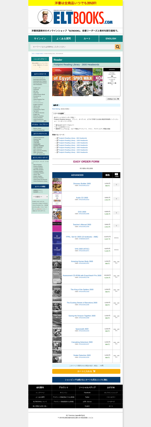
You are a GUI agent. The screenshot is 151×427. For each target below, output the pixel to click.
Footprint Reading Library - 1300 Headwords (73, 143)
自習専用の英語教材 (38, 145)
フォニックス (36, 101)
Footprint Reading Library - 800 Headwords (73, 138)
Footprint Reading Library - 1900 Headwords (73, 147)
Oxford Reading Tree (38, 99)
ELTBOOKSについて (40, 401)
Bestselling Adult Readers (40, 82)
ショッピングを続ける (74, 380)
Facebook (87, 392)
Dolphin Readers (37, 176)
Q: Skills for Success (38, 112)
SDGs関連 (36, 140)
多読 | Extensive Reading (40, 150)
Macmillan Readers (38, 169)
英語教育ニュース (38, 192)
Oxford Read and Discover (40, 179)
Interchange (36, 107)
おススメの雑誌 (40, 186)
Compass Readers (38, 171)
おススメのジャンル (40, 133)
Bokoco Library (37, 128)
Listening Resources (38, 137)
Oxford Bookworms (38, 119)
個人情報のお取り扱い (40, 406)
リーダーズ (111, 401)
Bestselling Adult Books (39, 79)
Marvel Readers (37, 164)
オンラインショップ (111, 392)
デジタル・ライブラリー (40, 124)
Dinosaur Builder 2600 (82, 184)
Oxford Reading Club (38, 130)
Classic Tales (36, 174)
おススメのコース (40, 74)
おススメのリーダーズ (40, 157)
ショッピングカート (40, 59)
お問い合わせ (87, 401)
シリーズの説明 (58, 113)
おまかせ (39, 209)
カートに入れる (84, 371)
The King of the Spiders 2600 (82, 290)
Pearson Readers (38, 117)
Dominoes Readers (38, 177)
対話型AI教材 (36, 144)
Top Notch (36, 111)
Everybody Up (37, 96)
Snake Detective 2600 (82, 355)
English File (36, 114)
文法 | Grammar (37, 149)
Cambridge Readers (38, 172)
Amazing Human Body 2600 (82, 261)
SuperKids (36, 89)
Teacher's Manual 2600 (82, 225)
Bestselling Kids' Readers (40, 81)
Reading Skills (37, 139)
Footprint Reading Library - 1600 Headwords (73, 145)
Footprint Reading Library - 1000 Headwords (73, 140)
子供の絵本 (36, 142)
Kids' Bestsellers (37, 84)
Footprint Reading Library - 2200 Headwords (73, 150)
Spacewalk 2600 (82, 329)
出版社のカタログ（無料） (40, 121)
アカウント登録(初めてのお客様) (63, 397)
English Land (36, 87)
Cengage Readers (39, 53)
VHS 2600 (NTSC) (82, 249)
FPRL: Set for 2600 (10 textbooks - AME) (82, 237)
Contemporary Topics (39, 109)
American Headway (38, 116)
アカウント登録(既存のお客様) (64, 401)
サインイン (40, 38)
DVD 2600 (82, 212)
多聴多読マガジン (38, 190)
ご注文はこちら (112, 99)
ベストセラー (111, 397)
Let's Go (35, 97)
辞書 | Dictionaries (38, 152)
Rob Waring (56, 109)
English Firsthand (38, 104)
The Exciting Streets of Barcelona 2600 (82, 303)
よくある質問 (63, 38)
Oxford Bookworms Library (40, 181)
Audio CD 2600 (82, 198)
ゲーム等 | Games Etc (39, 154)
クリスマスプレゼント (39, 78)
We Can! (35, 91)
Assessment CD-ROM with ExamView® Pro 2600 (82, 276)
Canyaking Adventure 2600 (82, 342)
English (111, 38)
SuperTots (36, 92)
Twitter (87, 397)
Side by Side (36, 106)
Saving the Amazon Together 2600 (82, 316)
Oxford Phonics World (39, 94)
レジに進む (103, 380)
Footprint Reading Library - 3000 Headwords (73, 152)
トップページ (40, 392)
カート (87, 38)
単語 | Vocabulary (38, 147)
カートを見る (91, 380)
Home (33, 53)
